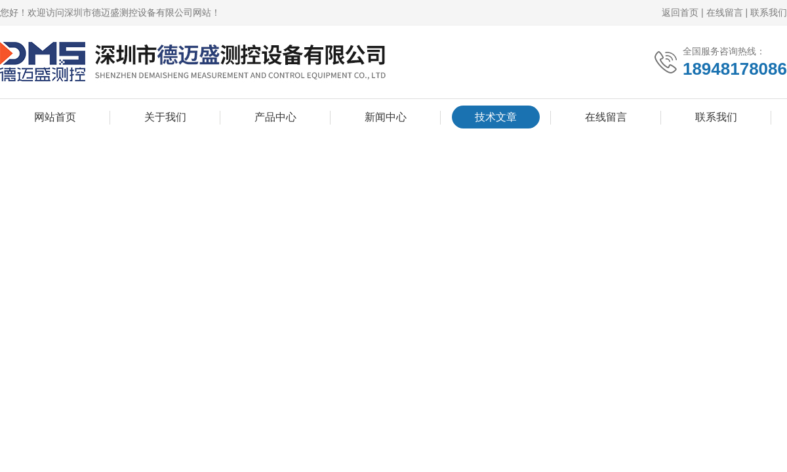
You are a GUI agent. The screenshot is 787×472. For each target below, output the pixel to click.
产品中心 (275, 117)
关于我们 (165, 117)
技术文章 (496, 117)
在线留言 (724, 12)
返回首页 (680, 12)
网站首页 (55, 117)
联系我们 (768, 12)
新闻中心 (386, 117)
